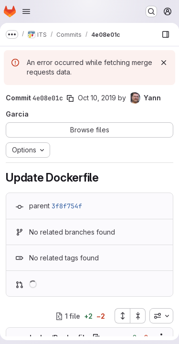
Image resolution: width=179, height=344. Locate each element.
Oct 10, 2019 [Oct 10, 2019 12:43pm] (97, 98)
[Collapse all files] (138, 315)
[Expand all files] (122, 315)
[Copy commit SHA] (70, 98)
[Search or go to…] (151, 11)
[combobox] (161, 315)
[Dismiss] (163, 62)
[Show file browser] (165, 34)
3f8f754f (67, 206)
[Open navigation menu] (26, 11)
